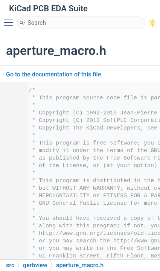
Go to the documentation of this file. (54, 74)
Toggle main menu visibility (10, 19)
